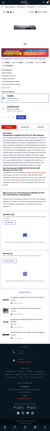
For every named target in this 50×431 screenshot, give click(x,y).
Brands (41, 377)
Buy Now (21, 117)
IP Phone (35, 177)
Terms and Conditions (21, 374)
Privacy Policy (8, 374)
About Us (30, 371)
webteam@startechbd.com (25, 398)
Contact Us (33, 377)
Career (21, 377)
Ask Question (9, 222)
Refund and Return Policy (38, 374)
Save (31, 12)
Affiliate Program (11, 371)
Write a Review (9, 261)
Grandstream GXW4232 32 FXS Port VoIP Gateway (27, 297)
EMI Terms (21, 371)
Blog (26, 377)
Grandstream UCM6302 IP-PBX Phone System (26, 308)
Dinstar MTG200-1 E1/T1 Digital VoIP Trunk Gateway (27, 332)
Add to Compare (41, 12)
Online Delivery (39, 371)
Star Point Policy (12, 377)
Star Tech (18, 180)
